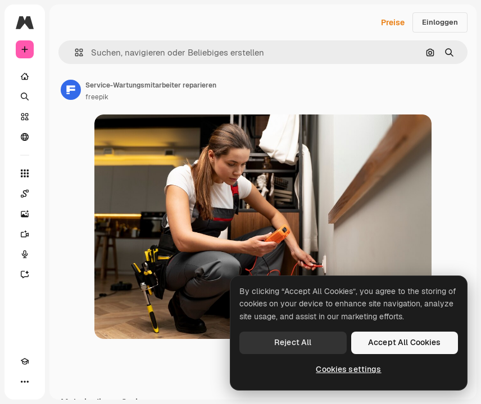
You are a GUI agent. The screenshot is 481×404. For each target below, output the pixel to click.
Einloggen (440, 22)
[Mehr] (25, 382)
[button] (74, 52)
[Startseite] (25, 76)
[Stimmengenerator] (25, 254)
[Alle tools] (25, 173)
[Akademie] (25, 361)
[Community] (25, 137)
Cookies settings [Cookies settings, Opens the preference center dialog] (348, 369)
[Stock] (25, 117)
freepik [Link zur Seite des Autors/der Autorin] (96, 97)
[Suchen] (25, 96)
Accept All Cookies (404, 342)
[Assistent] (25, 274)
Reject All (292, 342)
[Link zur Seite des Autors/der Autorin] (71, 90)
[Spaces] (25, 194)
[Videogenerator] (25, 234)
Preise (393, 22)
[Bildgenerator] (25, 214)
